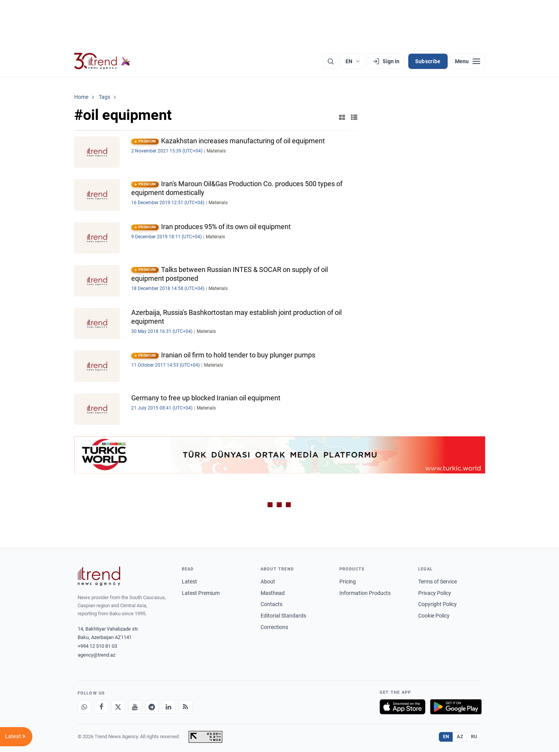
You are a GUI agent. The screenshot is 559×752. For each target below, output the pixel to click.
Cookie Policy (434, 616)
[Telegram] (152, 707)
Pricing (347, 581)
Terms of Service (437, 581)
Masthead (273, 593)
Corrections (274, 627)
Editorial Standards (283, 616)
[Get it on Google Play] (456, 706)
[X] (118, 707)
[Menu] (467, 61)
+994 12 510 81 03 (97, 646)
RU (474, 736)
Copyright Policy (437, 604)
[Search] (330, 61)
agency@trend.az (96, 655)
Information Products (365, 593)
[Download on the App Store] (402, 706)
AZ (460, 736)
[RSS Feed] (185, 707)
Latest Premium (201, 593)
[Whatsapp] (84, 707)
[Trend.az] (102, 61)
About (268, 581)
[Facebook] (101, 707)
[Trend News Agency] (99, 576)
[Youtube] (135, 707)
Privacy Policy (434, 593)
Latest (189, 581)
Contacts (271, 604)
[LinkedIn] (169, 707)
